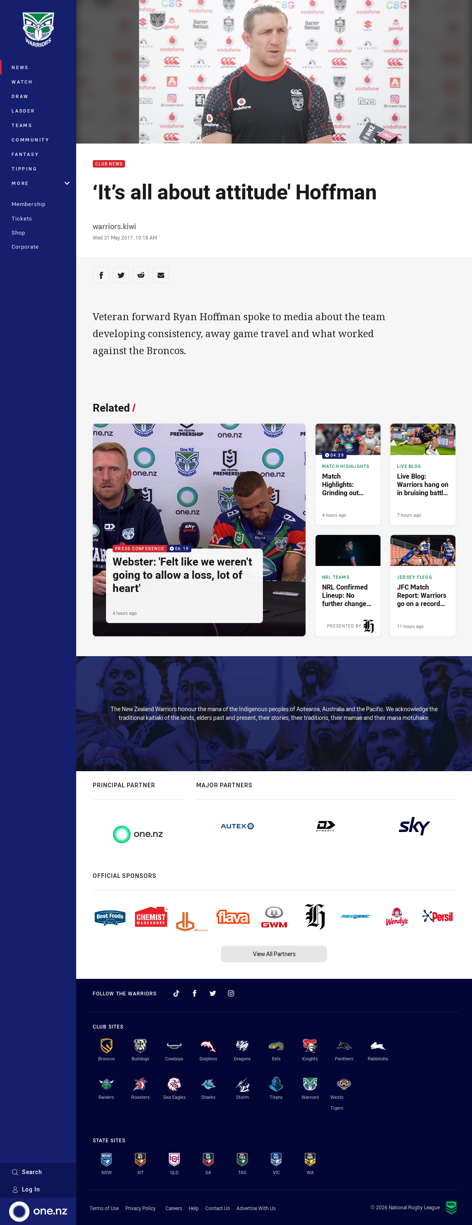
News (20, 67)
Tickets (22, 218)
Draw (20, 96)
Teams (22, 125)
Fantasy (25, 154)
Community (31, 140)
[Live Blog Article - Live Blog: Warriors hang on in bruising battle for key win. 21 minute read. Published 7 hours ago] (422, 474)
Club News (109, 164)
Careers (174, 1208)
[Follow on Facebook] (194, 993)
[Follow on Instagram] (231, 993)
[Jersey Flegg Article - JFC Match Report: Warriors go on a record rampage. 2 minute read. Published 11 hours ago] (422, 585)
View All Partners (274, 954)
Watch (22, 82)
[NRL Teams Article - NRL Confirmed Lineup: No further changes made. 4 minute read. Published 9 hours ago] (347, 585)
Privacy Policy (140, 1208)
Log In (26, 1189)
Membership (29, 204)
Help (194, 1208)
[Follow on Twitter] (213, 993)
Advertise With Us (256, 1208)
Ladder (23, 111)
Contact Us (217, 1208)
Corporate (25, 246)
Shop (18, 232)
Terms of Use (104, 1208)
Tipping (24, 168)
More (41, 183)
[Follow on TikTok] (176, 993)
